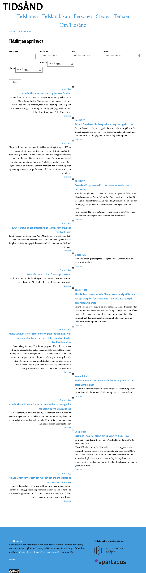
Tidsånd (12, 31)
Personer (83, 16)
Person (44, 51)
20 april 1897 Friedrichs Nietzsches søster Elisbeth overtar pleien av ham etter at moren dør (104, 380)
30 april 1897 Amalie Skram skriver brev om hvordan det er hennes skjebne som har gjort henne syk (40, 478)
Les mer (67, 116)
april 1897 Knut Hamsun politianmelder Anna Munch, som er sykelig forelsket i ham (41, 227)
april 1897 (66, 143)
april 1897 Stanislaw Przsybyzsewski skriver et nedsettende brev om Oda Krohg (104, 185)
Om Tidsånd (73, 25)
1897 (30, 31)
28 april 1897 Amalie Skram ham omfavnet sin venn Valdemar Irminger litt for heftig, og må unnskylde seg (40, 404)
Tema (105, 51)
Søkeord (13, 51)
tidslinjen (22, 31)
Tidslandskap (55, 16)
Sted (74, 51)
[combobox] (58, 55)
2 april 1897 (80, 255)
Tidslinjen (27, 16)
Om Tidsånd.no (16, 541)
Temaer (122, 16)
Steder (103, 16)
